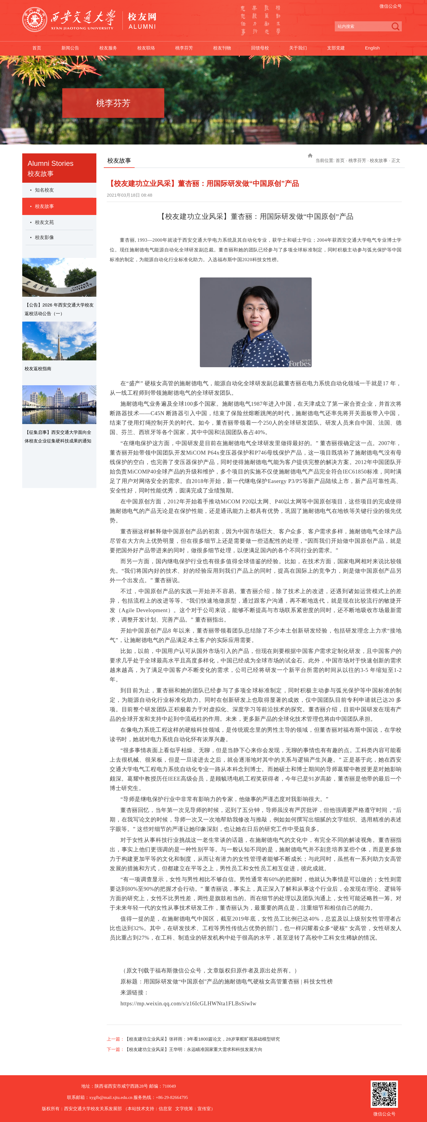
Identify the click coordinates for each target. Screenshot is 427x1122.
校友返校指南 (38, 368)
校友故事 (44, 206)
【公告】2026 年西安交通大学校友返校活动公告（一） (59, 309)
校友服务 (110, 48)
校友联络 (149, 48)
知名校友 (44, 189)
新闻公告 (71, 48)
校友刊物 (228, 48)
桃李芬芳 (188, 48)
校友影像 (44, 237)
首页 (37, 48)
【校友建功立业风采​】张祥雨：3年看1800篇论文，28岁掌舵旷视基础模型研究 (202, 1038)
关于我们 (306, 48)
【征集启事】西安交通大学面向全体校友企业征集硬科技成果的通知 (58, 436)
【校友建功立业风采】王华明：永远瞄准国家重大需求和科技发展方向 (193, 1049)
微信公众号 (391, 6)
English (383, 48)
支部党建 (345, 48)
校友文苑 (44, 222)
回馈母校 (267, 48)
